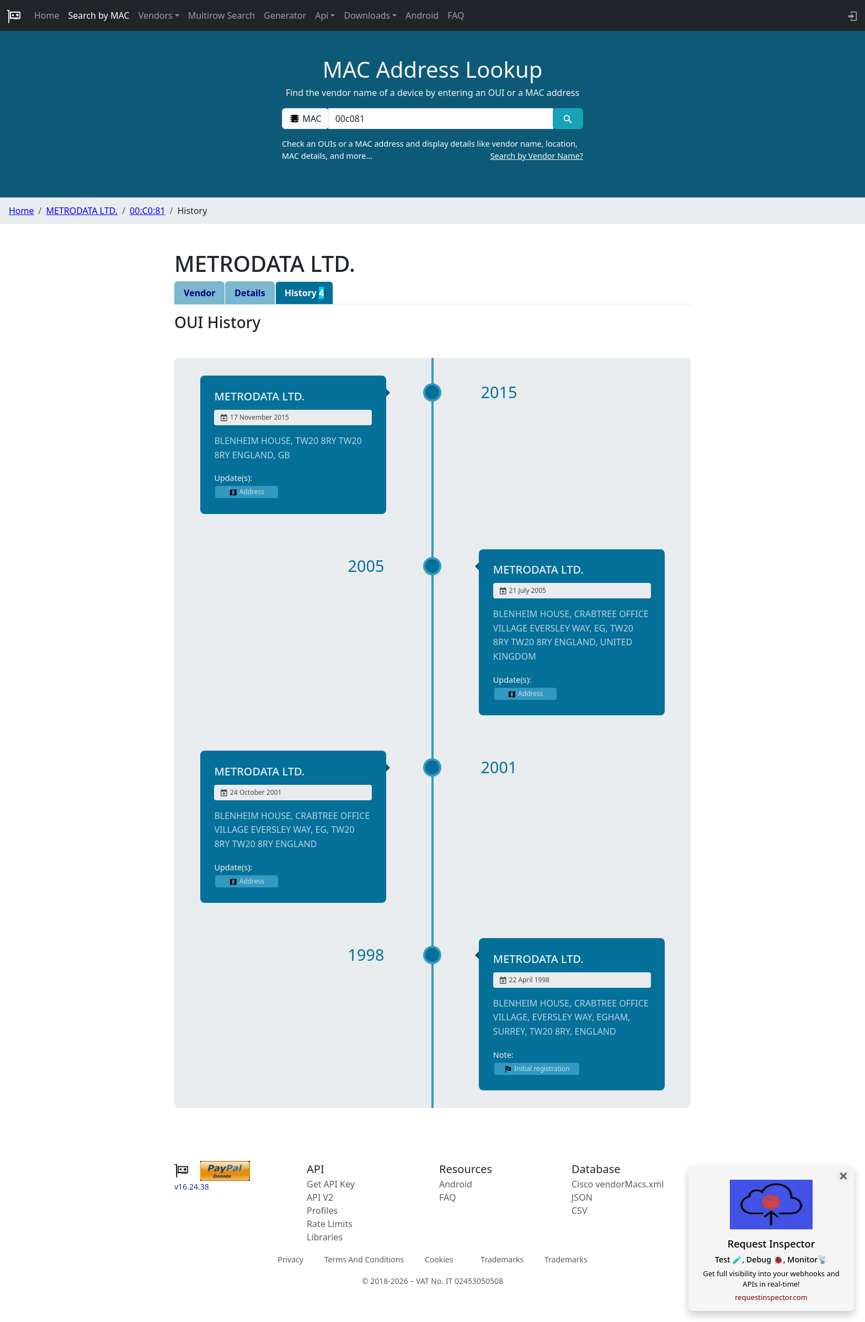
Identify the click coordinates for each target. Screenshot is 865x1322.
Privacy (290, 1259)
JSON (582, 1197)
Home (47, 15)
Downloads (367, 15)
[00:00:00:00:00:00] (440, 118)
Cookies (439, 1259)
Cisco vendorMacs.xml (618, 1184)
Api (321, 15)
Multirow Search (221, 15)
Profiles (322, 1211)
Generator (285, 15)
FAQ (455, 15)
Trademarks (502, 1259)
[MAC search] (568, 118)
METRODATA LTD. (82, 211)
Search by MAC (99, 15)
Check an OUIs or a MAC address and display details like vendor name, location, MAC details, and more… (432, 150)
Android (422, 15)
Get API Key (331, 1184)
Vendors (155, 15)
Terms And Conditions (364, 1259)
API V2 (320, 1197)
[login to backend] (851, 15)
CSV (580, 1211)
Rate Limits (330, 1224)
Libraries (325, 1237)
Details (249, 293)
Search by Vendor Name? (536, 156)
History (304, 293)
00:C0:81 (147, 211)
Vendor (199, 293)
